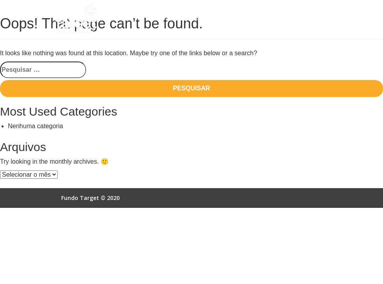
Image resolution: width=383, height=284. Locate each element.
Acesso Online (273, 19)
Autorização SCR (217, 19)
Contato (167, 33)
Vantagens (272, 4)
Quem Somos (172, 4)
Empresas (168, 19)
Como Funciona (223, 4)
